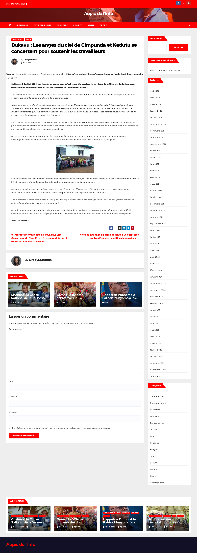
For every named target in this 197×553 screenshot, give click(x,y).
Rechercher (156, 38)
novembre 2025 (158, 131)
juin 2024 (154, 243)
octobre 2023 (156, 297)
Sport (103, 25)
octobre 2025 (156, 137)
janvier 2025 (156, 197)
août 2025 (155, 151)
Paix (152, 436)
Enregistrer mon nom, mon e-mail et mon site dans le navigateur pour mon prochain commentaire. (61, 428)
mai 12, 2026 (19, 527)
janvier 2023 (156, 356)
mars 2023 (155, 343)
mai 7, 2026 (110, 527)
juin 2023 (154, 323)
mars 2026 (155, 104)
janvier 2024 (156, 277)
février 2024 (156, 270)
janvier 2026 (156, 117)
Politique (22, 25)
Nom (12, 381)
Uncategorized (157, 482)
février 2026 (156, 111)
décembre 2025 (158, 124)
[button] (190, 25)
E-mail (13, 396)
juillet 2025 (155, 157)
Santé (91, 25)
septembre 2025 (158, 144)
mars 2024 (155, 263)
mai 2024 (154, 250)
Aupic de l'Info (98, 13)
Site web (13, 412)
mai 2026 (154, 91)
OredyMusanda (30, 59)
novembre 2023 (158, 290)
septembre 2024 (158, 224)
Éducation (155, 416)
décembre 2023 (158, 283)
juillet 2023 (155, 316)
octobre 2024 (156, 217)
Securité (154, 463)
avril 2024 (155, 257)
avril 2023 (155, 336)
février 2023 (156, 350)
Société (77, 25)
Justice (153, 429)
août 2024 (155, 230)
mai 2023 (154, 330)
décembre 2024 (158, 204)
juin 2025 (154, 164)
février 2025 (156, 190)
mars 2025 (155, 184)
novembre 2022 (158, 370)
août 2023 (155, 310)
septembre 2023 (158, 303)
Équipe (15, 302)
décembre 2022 (158, 363)
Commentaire (16, 329)
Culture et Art (157, 396)
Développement (17, 39)
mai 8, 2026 (64, 527)
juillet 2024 (155, 237)
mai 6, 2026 (157, 527)
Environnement (42, 25)
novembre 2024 (158, 210)
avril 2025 (155, 177)
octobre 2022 (156, 376)
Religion (154, 449)
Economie (62, 25)
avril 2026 (155, 97)
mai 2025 (154, 170)
